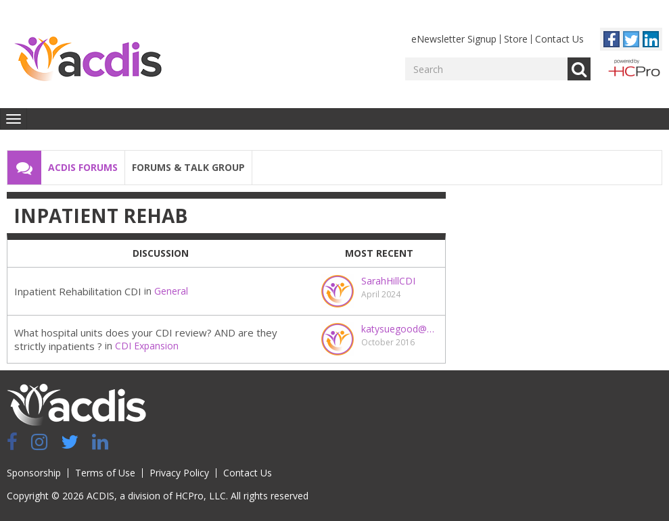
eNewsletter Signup (454, 38)
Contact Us (559, 38)
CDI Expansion (147, 345)
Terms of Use (105, 472)
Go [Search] (579, 68)
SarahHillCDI (388, 280)
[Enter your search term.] (486, 68)
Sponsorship (34, 472)
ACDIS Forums (83, 167)
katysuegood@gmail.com (399, 328)
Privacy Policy (179, 472)
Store (516, 38)
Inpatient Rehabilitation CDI (77, 291)
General (171, 290)
